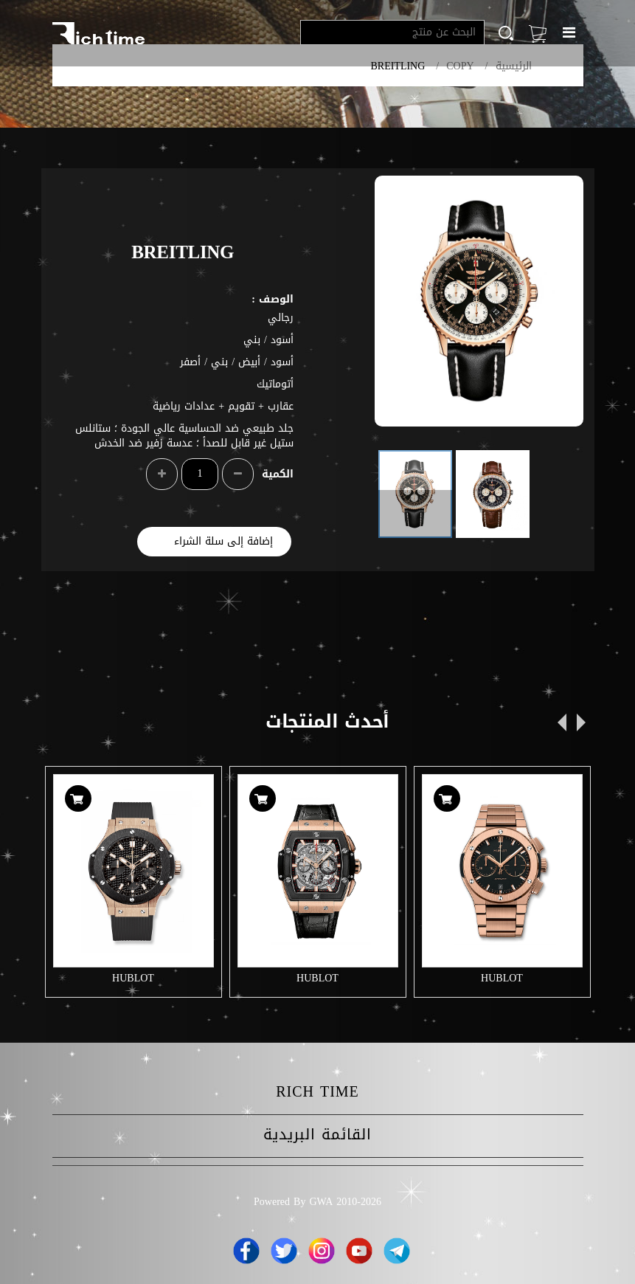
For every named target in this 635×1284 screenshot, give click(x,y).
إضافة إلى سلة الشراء (223, 541)
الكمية (278, 474)
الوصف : (272, 299)
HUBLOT (133, 978)
